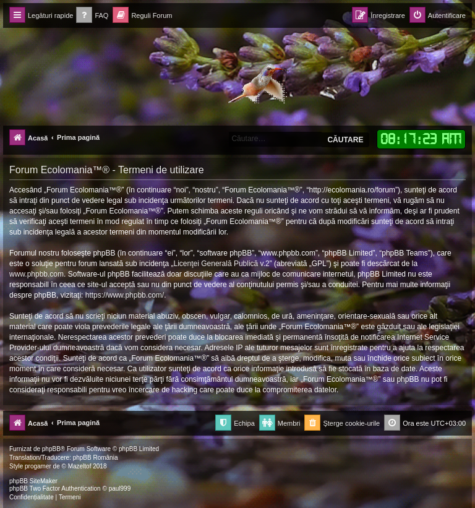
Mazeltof (80, 466)
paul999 (120, 488)
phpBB (51, 449)
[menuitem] (92, 16)
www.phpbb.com (36, 274)
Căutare (345, 140)
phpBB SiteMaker (33, 481)
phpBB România (95, 457)
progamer (38, 466)
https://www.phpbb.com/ (124, 295)
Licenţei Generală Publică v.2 (222, 263)
